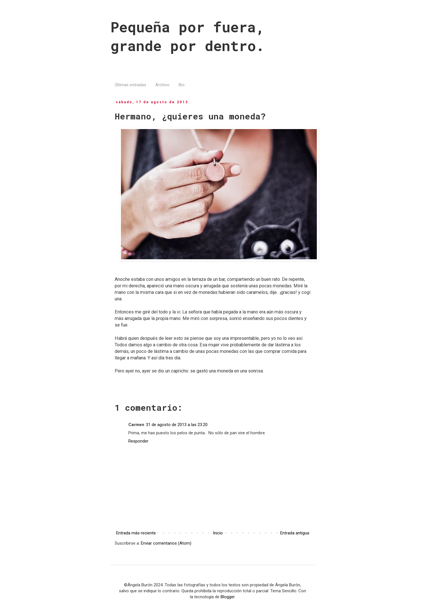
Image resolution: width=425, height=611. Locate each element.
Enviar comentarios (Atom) (166, 543)
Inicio (218, 533)
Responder (138, 441)
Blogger (228, 596)
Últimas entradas (130, 84)
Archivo (162, 84)
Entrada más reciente (136, 533)
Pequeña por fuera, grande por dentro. (187, 36)
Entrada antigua (294, 533)
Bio (182, 84)
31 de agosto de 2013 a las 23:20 (177, 424)
